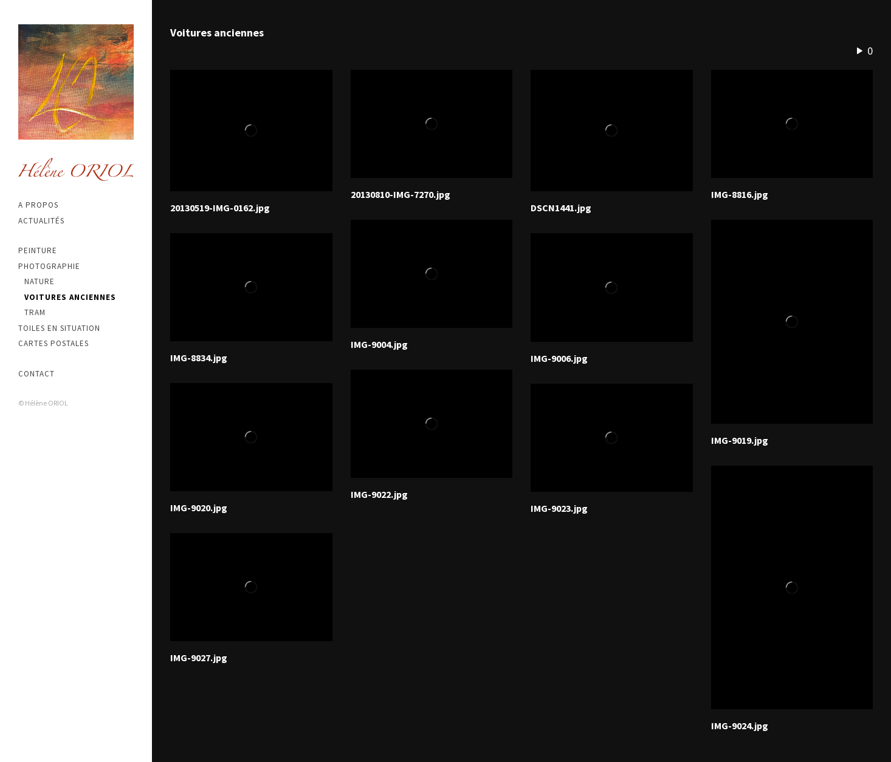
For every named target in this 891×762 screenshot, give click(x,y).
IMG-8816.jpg (739, 194)
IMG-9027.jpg (198, 657)
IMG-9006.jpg (559, 358)
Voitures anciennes (70, 297)
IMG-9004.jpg (379, 344)
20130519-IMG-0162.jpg (220, 208)
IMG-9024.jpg (739, 725)
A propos (38, 205)
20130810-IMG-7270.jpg (400, 194)
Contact (36, 374)
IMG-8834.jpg (198, 358)
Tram (35, 312)
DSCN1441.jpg (561, 208)
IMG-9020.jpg (198, 508)
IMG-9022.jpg (379, 494)
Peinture (37, 250)
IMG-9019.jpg (739, 440)
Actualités (41, 221)
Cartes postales (53, 343)
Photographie (49, 266)
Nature (39, 281)
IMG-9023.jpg (559, 508)
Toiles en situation (59, 328)
